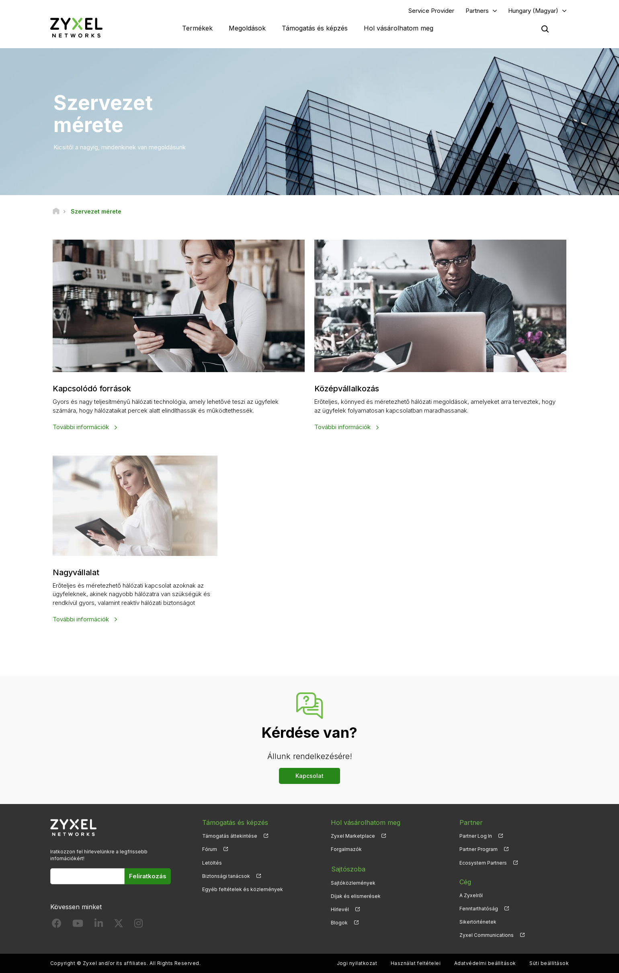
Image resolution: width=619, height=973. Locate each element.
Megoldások (247, 28)
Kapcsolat (309, 775)
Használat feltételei (416, 963)
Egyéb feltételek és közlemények (242, 889)
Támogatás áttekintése (229, 836)
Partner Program (478, 849)
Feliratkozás (147, 875)
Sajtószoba (348, 868)
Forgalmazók (346, 849)
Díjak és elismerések (356, 895)
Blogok (339, 921)
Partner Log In (475, 836)
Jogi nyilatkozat (357, 963)
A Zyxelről (471, 895)
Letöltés (212, 862)
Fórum (209, 849)
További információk (82, 427)
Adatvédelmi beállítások (485, 963)
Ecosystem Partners (483, 862)
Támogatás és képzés (315, 28)
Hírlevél (340, 908)
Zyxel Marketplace (353, 836)
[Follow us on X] (118, 925)
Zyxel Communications (486, 935)
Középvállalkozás (347, 389)
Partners (477, 10)
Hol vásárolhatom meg (398, 28)
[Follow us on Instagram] (138, 925)
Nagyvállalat (77, 572)
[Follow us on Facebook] (56, 925)
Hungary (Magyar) (533, 10)
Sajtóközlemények (353, 882)
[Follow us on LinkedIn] (98, 925)
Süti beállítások (549, 963)
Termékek (197, 28)
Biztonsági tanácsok (226, 876)
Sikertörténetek (477, 921)
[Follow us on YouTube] (77, 925)
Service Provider (431, 10)
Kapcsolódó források (92, 389)
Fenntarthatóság (478, 908)
